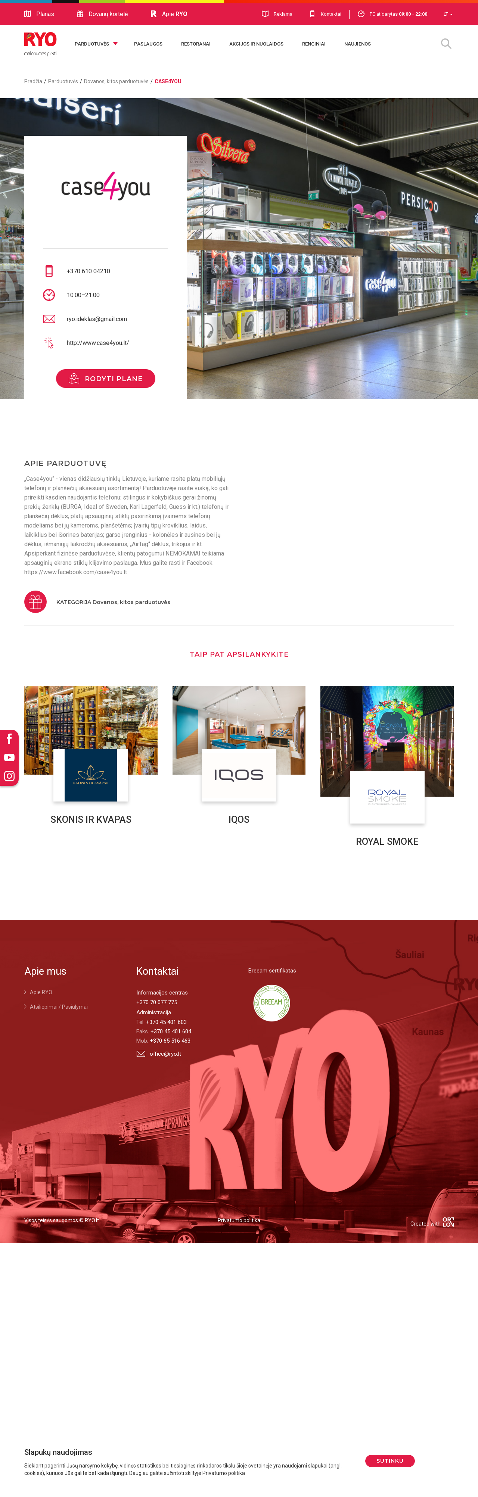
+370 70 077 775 (156, 1002)
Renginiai (314, 44)
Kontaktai (325, 13)
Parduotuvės (92, 44)
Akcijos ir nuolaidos (256, 44)
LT (446, 14)
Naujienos (357, 44)
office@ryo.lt (158, 1053)
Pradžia (33, 81)
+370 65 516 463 (170, 1040)
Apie (168, 14)
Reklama (277, 13)
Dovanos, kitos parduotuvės (116, 81)
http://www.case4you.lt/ (98, 342)
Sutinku (390, 1460)
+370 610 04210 (88, 271)
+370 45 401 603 (166, 1022)
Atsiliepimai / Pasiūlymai (59, 1007)
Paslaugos (148, 44)
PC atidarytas (392, 13)
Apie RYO (41, 992)
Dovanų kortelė (102, 14)
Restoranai (196, 44)
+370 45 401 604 (170, 1031)
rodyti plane (106, 378)
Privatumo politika (239, 1220)
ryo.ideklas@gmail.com (97, 319)
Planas (39, 14)
